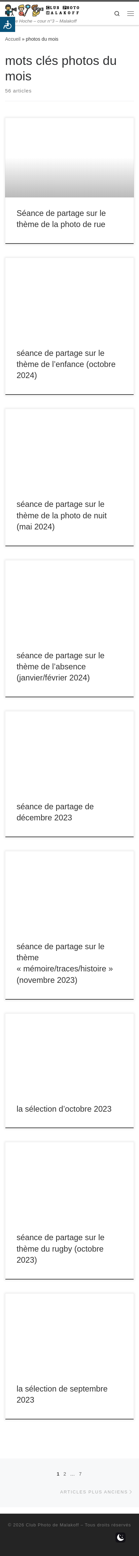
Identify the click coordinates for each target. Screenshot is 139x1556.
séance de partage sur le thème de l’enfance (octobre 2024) (65, 364)
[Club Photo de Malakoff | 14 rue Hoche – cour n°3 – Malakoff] (42, 10)
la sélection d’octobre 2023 (63, 1109)
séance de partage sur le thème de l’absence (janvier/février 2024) (60, 666)
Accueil (13, 39)
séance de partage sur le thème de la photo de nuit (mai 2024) (61, 515)
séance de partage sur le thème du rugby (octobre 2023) (60, 1248)
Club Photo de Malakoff (52, 1524)
